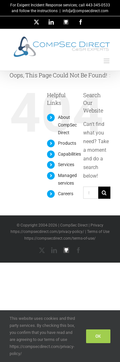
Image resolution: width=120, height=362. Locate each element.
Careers (65, 193)
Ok (98, 336)
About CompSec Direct (67, 125)
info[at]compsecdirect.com (85, 11)
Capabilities (69, 154)
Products (67, 143)
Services (66, 164)
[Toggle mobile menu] (107, 61)
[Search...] (90, 193)
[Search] (104, 193)
